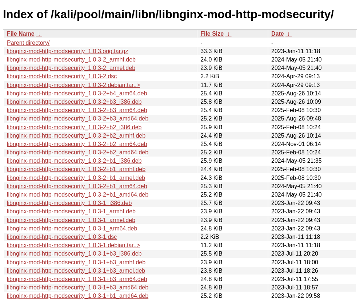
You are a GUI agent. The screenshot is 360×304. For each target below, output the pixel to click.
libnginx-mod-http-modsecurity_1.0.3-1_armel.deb (71, 220)
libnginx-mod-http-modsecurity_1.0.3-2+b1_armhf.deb (76, 169)
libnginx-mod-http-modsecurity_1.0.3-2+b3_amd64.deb (77, 118)
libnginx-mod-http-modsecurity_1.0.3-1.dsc (62, 237)
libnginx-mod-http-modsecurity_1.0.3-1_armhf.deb (71, 211)
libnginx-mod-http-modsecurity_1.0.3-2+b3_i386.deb (74, 102)
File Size (212, 34)
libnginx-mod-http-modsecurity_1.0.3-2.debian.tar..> (73, 85)
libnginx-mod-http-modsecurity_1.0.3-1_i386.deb (69, 203)
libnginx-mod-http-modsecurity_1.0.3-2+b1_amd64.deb (77, 195)
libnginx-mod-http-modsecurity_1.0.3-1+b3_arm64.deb (77, 279)
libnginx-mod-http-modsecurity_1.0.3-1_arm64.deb (72, 228)
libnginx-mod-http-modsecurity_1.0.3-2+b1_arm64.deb (77, 186)
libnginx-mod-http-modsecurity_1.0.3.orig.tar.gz (67, 51)
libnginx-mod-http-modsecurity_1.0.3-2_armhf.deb (71, 59)
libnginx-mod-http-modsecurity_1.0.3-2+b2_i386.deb (74, 127)
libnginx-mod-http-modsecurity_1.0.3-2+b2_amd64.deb (77, 152)
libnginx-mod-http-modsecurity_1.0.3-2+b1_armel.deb (76, 178)
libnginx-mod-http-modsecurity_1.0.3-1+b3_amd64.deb (77, 287)
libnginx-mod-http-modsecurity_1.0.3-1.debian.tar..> (73, 245)
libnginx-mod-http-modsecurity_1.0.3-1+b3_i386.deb (74, 253)
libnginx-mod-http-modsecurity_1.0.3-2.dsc (62, 76)
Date (277, 34)
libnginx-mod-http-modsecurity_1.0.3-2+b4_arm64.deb (77, 93)
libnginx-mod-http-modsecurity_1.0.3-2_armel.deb (71, 68)
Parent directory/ (28, 43)
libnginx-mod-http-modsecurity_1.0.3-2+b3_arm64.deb (77, 110)
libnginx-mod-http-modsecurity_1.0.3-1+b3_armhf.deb (76, 262)
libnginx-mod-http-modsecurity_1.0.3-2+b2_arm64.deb (77, 144)
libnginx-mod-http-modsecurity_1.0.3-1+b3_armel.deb (76, 271)
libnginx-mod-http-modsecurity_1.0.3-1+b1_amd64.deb (77, 296)
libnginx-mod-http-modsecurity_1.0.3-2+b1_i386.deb (74, 161)
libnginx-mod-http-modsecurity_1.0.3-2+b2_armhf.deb (76, 136)
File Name (21, 34)
